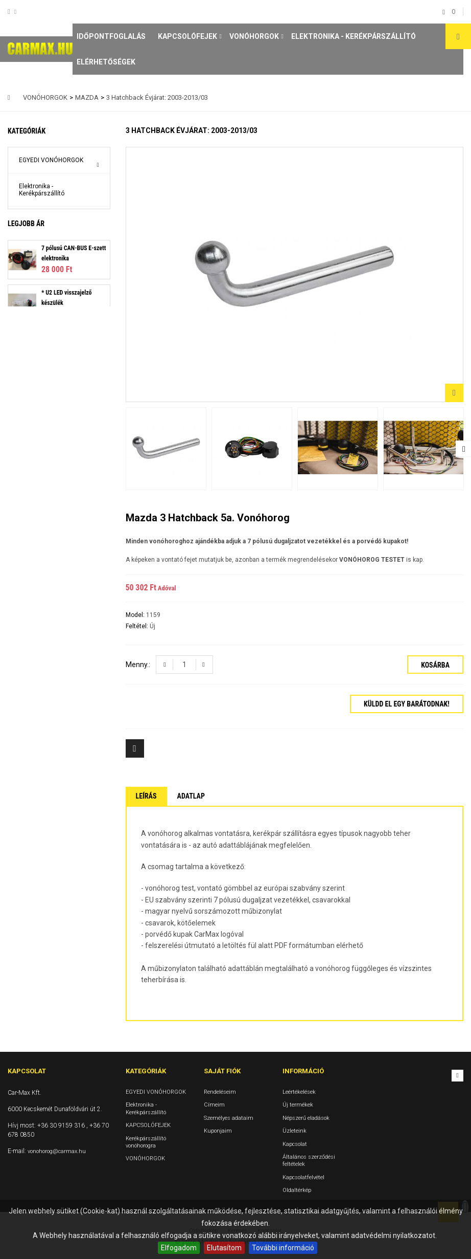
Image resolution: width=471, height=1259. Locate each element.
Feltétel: (138, 626)
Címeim (214, 1104)
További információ (283, 1248)
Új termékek (297, 1104)
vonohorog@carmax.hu (57, 1151)
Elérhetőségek (106, 62)
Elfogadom (179, 1248)
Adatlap (191, 796)
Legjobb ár (26, 305)
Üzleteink (294, 1131)
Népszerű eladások (305, 1118)
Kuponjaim (218, 1131)
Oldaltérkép (296, 1190)
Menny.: (138, 664)
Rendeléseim (220, 1092)
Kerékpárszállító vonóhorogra (41, 248)
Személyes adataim (228, 1118)
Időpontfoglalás (111, 36)
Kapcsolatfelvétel (303, 1177)
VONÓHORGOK (254, 36)
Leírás (146, 796)
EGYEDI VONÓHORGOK (51, 160)
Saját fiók (222, 1071)
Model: (136, 615)
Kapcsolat (294, 1143)
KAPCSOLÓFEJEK (187, 36)
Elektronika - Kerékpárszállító (353, 36)
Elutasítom (224, 1248)
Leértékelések (299, 1092)
